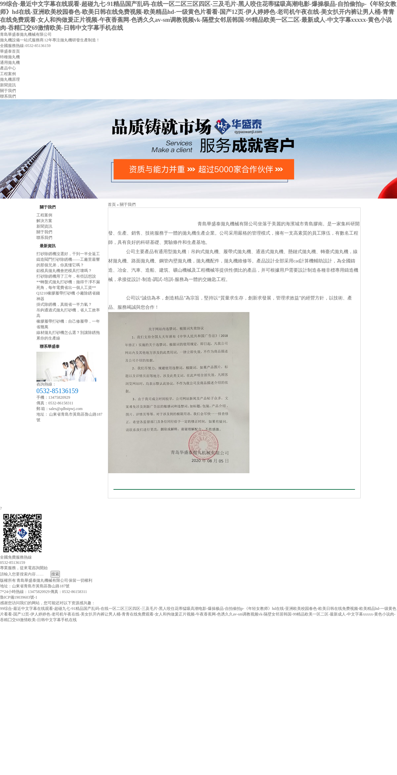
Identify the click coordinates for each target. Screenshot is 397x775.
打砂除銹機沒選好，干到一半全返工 (68, 253)
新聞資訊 (8, 85)
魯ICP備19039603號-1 (18, 597)
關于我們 (8, 90)
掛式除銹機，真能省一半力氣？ (64, 304)
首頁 (112, 204)
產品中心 (8, 68)
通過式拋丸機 (270, 251)
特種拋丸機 (10, 57)
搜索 (55, 574)
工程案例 (8, 73)
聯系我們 (8, 96)
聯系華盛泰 (50, 346)
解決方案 (44, 220)
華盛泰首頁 (10, 51)
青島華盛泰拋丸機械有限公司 (26, 34)
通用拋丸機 (10, 62)
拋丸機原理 (10, 79)
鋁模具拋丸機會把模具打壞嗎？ (64, 270)
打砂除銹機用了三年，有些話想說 (66, 276)
